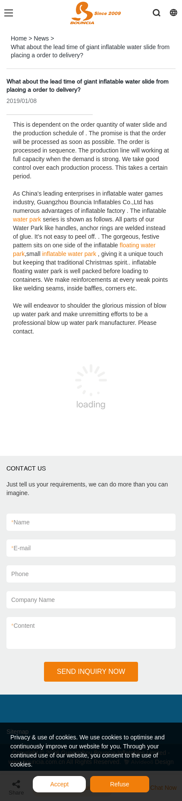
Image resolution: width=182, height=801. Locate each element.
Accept (59, 784)
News (41, 38)
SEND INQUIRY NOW (91, 671)
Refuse (119, 784)
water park (27, 219)
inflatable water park (69, 253)
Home (19, 38)
